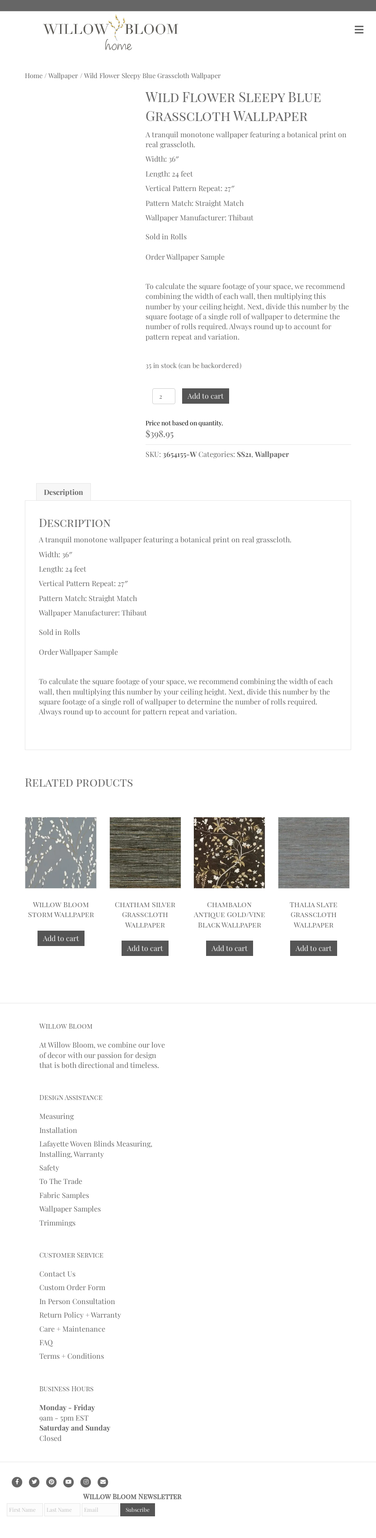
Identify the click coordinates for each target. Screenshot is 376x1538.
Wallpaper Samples (70, 1208)
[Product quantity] (163, 396)
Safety (49, 1167)
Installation (58, 1130)
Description (63, 492)
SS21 (244, 454)
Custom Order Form (72, 1287)
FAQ (46, 1342)
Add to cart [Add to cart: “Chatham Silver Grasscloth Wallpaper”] (145, 948)
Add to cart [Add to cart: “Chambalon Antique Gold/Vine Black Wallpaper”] (230, 948)
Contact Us (57, 1273)
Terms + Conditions (71, 1356)
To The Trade (60, 1181)
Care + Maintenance (72, 1328)
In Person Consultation (77, 1301)
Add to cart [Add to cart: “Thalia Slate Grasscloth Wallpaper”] (314, 948)
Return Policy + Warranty (80, 1314)
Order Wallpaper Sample (185, 256)
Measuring (56, 1116)
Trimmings (57, 1222)
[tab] (63, 492)
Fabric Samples (64, 1195)
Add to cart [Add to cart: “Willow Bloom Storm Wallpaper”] (61, 938)
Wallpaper (63, 75)
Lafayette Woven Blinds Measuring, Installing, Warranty (95, 1148)
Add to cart (206, 396)
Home (33, 75)
